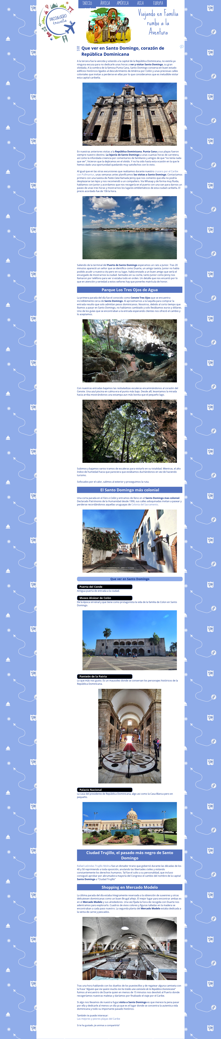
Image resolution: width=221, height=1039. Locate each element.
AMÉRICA (122, 3)
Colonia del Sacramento (144, 504)
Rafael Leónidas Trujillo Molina (94, 866)
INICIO (87, 3)
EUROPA (158, 3)
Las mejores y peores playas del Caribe (98, 1018)
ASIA (140, 3)
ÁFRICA (105, 3)
